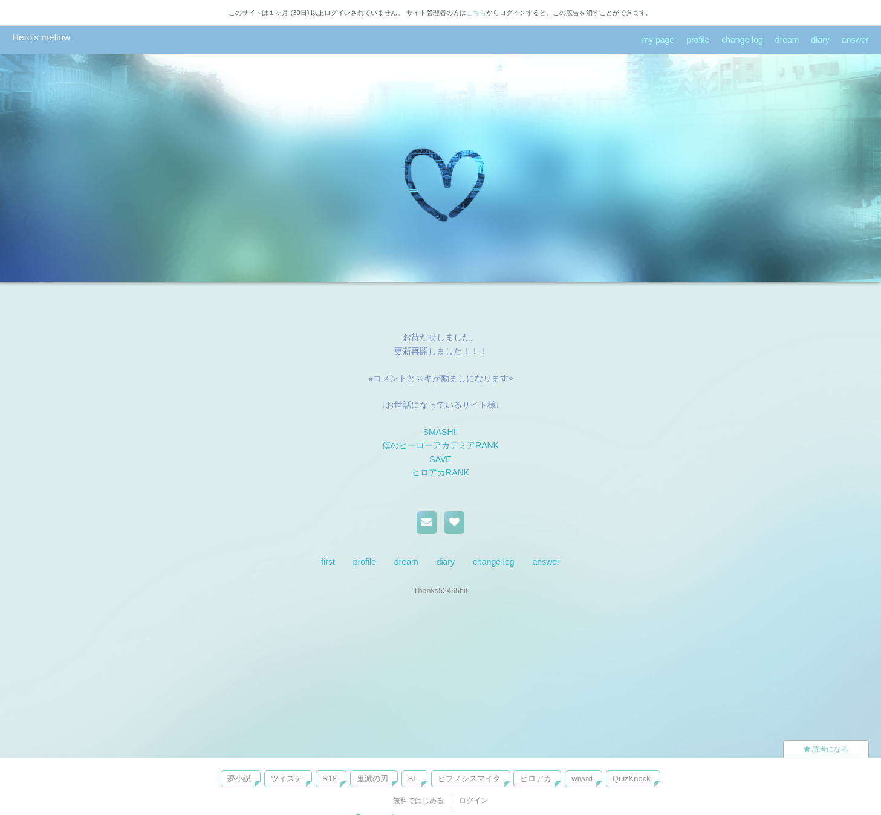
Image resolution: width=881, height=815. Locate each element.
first (328, 562)
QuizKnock (632, 778)
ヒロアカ (535, 778)
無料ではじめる (418, 800)
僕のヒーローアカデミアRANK (440, 445)
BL (413, 778)
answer (855, 40)
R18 (329, 778)
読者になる (826, 749)
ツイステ (286, 778)
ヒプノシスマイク (469, 778)
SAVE (440, 459)
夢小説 (239, 778)
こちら (476, 12)
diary (820, 40)
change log (742, 40)
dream (787, 40)
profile (697, 40)
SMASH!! (440, 432)
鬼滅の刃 (372, 778)
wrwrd (582, 778)
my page (658, 40)
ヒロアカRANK (440, 472)
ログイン (473, 800)
